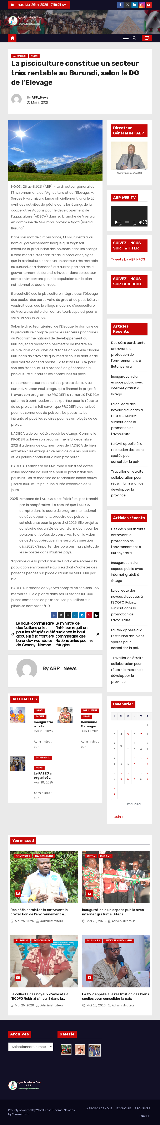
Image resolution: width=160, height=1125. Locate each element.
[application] (129, 216)
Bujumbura (22, 940)
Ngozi (34, 56)
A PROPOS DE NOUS (99, 1108)
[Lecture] (116, 222)
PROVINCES (142, 1108)
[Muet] (141, 222)
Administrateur (43, 744)
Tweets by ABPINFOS (128, 259)
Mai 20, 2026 (43, 731)
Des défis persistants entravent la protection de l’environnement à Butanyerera (128, 354)
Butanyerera (23, 856)
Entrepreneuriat (43, 758)
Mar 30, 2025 (43, 782)
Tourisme (105, 856)
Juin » (118, 816)
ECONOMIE (123, 1108)
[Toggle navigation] (126, 38)
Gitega (91, 856)
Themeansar (21, 1114)
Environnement (44, 856)
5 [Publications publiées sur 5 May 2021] (128, 734)
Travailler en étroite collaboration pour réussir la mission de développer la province (127, 483)
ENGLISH (145, 1116)
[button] (135, 38)
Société (40, 716)
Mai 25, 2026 (25, 921)
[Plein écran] (145, 222)
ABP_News (40, 97)
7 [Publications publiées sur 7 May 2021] (141, 734)
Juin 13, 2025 (90, 731)
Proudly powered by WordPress (30, 1110)
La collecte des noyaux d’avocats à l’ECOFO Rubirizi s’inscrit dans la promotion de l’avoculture (39, 998)
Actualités (19, 56)
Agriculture (90, 710)
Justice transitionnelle (118, 940)
